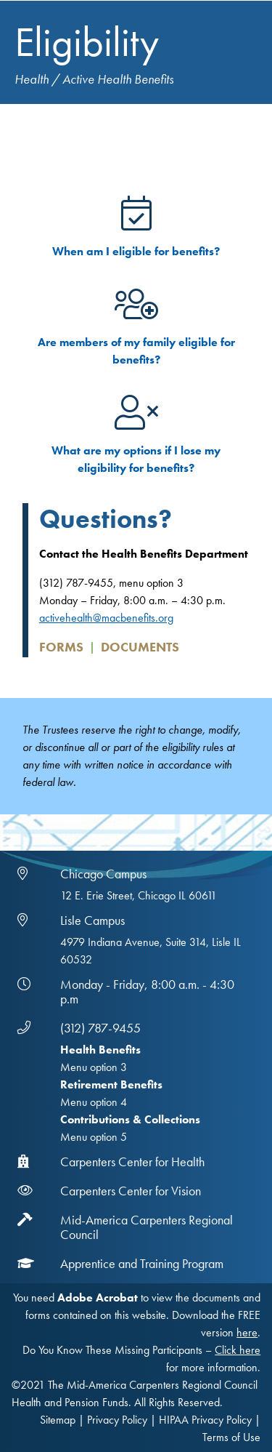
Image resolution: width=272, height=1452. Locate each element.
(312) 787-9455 (100, 1028)
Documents (140, 647)
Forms (61, 647)
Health (32, 79)
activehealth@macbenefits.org (106, 617)
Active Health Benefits (117, 79)
